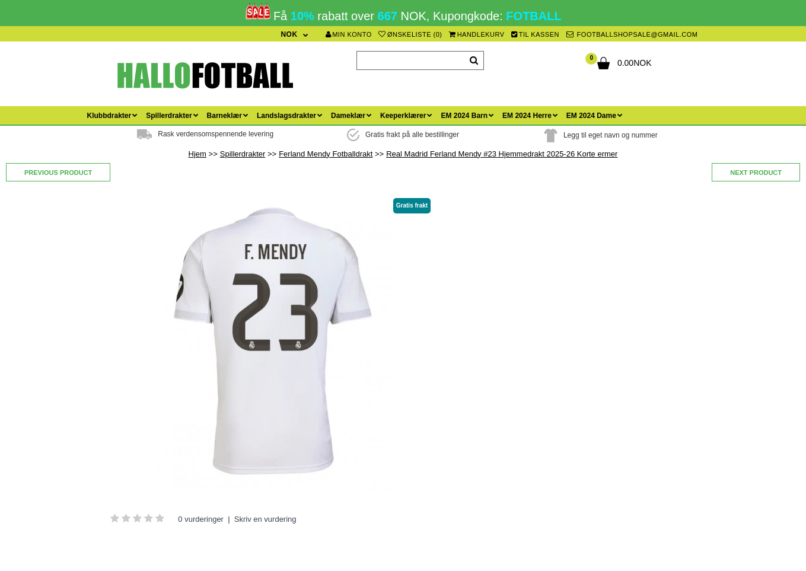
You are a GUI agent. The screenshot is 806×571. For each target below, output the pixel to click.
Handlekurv (477, 34)
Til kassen (535, 34)
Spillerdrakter (243, 153)
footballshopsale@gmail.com (632, 34)
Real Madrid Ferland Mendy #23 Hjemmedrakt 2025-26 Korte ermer (501, 153)
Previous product (58, 172)
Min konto (349, 34)
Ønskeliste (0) (410, 34)
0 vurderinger (201, 519)
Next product (756, 172)
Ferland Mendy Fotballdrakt (325, 153)
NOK (289, 34)
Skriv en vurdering (265, 519)
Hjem (197, 153)
